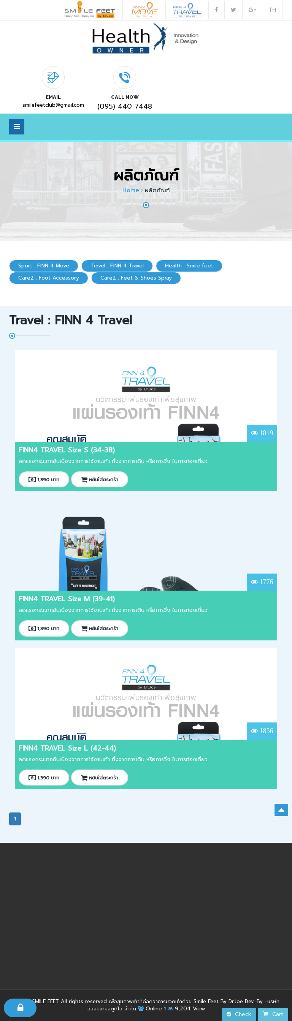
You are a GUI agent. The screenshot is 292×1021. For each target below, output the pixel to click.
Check (239, 1014)
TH (272, 10)
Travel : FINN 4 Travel (117, 266)
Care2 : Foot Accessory (48, 278)
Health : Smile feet (189, 266)
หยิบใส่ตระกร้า (99, 479)
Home (130, 190)
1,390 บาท (44, 479)
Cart (273, 1014)
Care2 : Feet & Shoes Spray (136, 278)
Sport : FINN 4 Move (43, 266)
